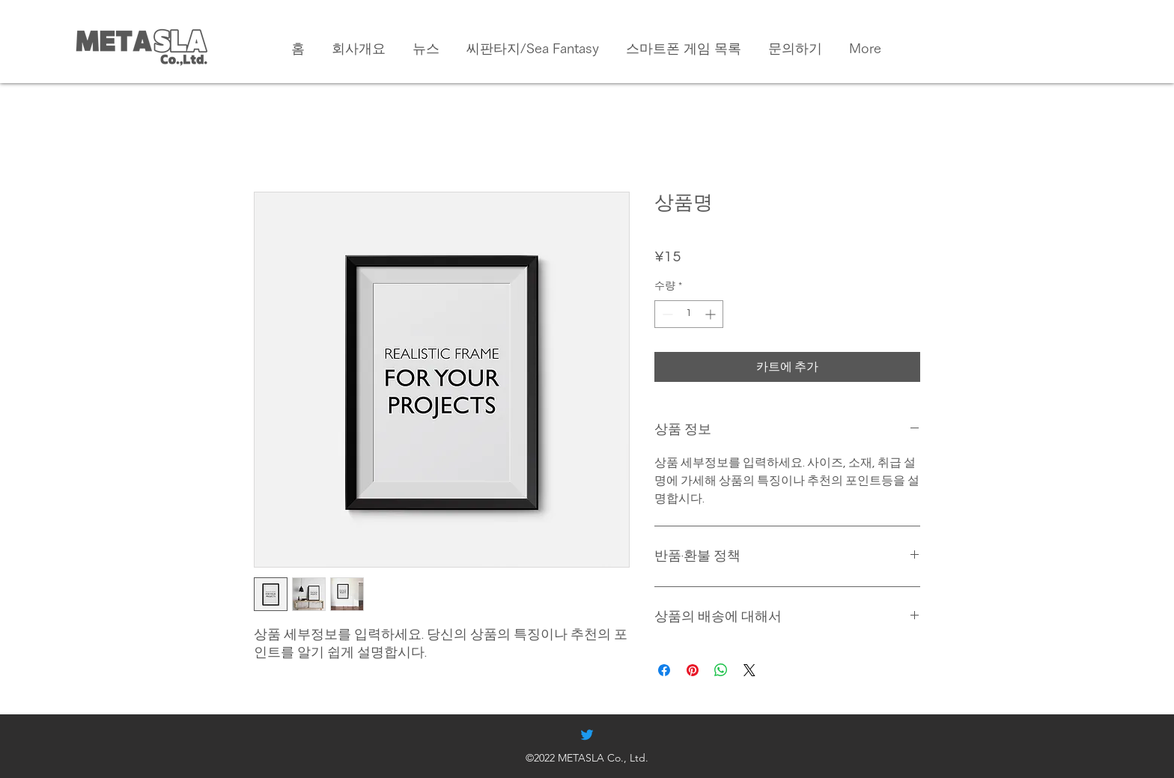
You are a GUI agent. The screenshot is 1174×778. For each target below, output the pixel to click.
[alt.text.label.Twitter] (587, 734)
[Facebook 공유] (664, 670)
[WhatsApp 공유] (721, 670)
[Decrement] (666, 314)
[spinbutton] (688, 314)
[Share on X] (749, 670)
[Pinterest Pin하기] (693, 670)
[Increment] (711, 314)
